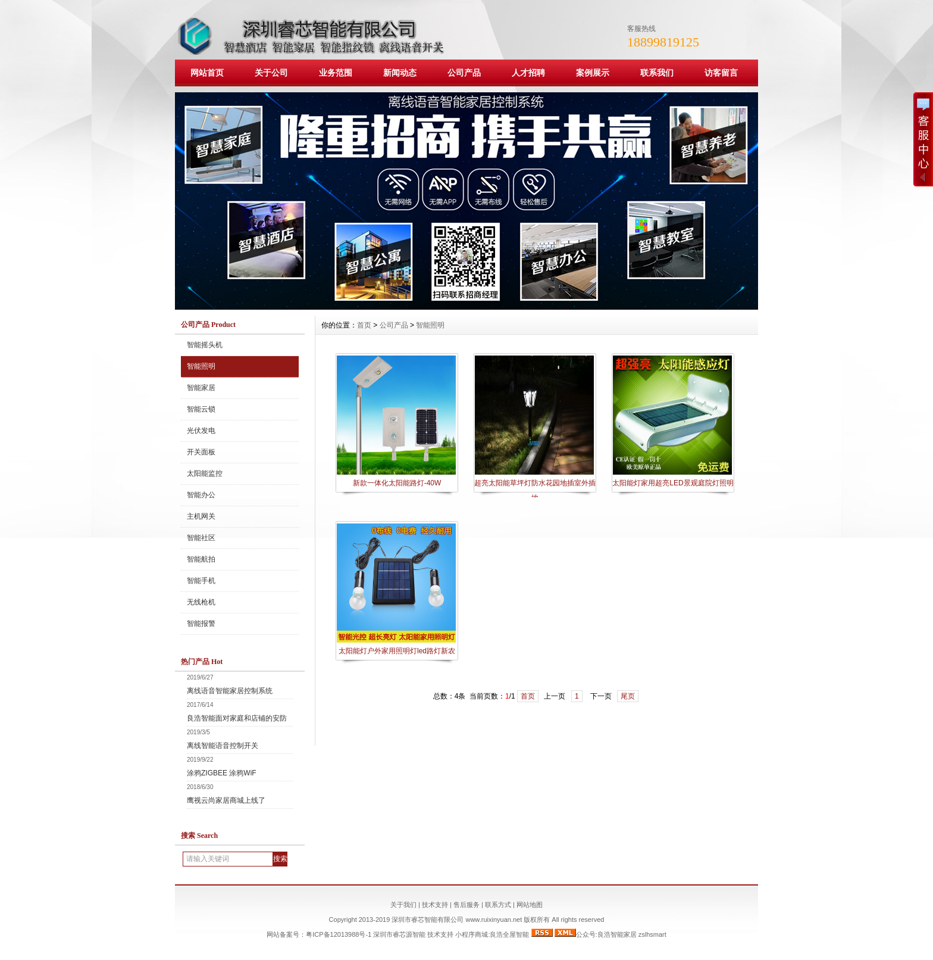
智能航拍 (201, 559)
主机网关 (201, 516)
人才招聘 (528, 72)
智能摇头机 (205, 345)
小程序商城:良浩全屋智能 (492, 934)
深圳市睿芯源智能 (399, 934)
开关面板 (201, 452)
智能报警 (201, 623)
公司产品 (464, 72)
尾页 (628, 696)
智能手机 (201, 580)
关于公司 (271, 72)
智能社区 (201, 538)
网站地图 (529, 904)
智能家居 (201, 388)
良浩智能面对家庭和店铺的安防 (237, 718)
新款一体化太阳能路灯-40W (397, 483)
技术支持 (435, 904)
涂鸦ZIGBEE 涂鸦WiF (221, 773)
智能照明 (201, 366)
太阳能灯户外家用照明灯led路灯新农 (397, 651)
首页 (364, 325)
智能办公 (201, 495)
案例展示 (592, 72)
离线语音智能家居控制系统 (230, 691)
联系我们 (657, 72)
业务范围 (335, 72)
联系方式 (498, 904)
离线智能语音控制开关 (222, 745)
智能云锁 (201, 409)
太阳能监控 (205, 473)
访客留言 (721, 72)
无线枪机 (201, 602)
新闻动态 (400, 72)
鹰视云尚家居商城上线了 (226, 800)
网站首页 (207, 72)
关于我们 (403, 904)
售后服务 (466, 904)
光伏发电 (201, 430)
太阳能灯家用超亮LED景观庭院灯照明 (672, 483)
